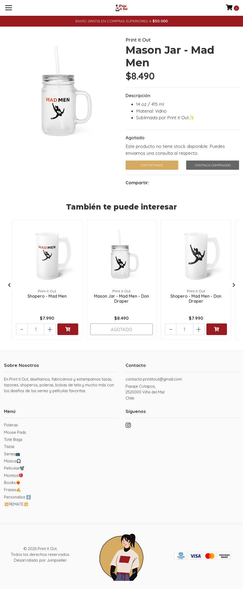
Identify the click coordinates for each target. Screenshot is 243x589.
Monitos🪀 (13, 474)
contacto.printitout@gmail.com (154, 378)
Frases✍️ (12, 489)
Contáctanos (152, 165)
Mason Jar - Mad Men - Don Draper (121, 298)
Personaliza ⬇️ (17, 496)
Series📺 (12, 453)
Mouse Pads (15, 431)
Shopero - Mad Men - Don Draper (195, 298)
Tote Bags (13, 439)
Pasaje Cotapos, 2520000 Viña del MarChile (145, 391)
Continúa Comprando (213, 165)
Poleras (11, 424)
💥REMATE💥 (16, 503)
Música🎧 (12, 460)
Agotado (135, 137)
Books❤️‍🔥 (12, 482)
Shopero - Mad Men (47, 295)
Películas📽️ (14, 467)
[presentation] (9, 284)
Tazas (9, 446)
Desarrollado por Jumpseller (40, 559)
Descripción (138, 95)
